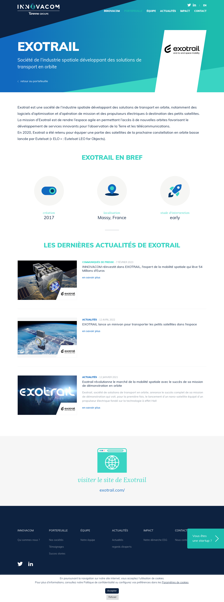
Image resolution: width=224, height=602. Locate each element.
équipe (151, 11)
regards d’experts (122, 547)
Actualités (117, 540)
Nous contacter (183, 540)
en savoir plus (91, 277)
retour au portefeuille (34, 81)
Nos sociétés (56, 540)
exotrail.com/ (112, 490)
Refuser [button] (112, 597)
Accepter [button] (112, 591)
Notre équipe (87, 540)
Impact (185, 11)
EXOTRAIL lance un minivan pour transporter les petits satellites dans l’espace (139, 324)
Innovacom (112, 11)
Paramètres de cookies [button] (175, 582)
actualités (168, 11)
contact (200, 11)
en (204, 5)
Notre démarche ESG (155, 540)
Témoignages (56, 547)
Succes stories (57, 554)
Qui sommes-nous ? (29, 540)
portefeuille (133, 11)
